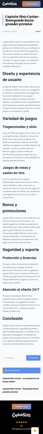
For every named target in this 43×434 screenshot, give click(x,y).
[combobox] (14, 358)
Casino (37, 31)
